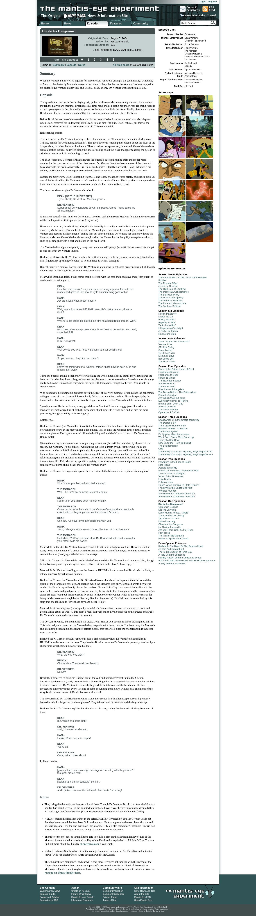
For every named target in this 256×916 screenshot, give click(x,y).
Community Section (113, 891)
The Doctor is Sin (167, 422)
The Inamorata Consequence (173, 291)
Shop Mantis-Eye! (143, 900)
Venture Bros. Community (143, 23)
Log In (203, 1)
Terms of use (158, 911)
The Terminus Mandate (170, 300)
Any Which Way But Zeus (171, 398)
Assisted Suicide (167, 406)
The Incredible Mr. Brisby (171, 515)
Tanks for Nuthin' (167, 325)
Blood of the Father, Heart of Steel (176, 369)
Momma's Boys (166, 355)
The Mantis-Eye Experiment (103, 9)
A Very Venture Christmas (171, 554)
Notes (81, 64)
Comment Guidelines (113, 894)
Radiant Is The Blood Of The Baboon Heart (180, 546)
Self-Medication (166, 383)
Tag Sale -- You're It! (169, 518)
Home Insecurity (166, 521)
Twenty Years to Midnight (171, 473)
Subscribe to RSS (49, 900)
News (50, 891)
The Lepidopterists (168, 445)
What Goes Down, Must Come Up (176, 437)
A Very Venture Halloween (171, 563)
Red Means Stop (167, 334)
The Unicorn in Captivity (170, 297)
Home (51, 23)
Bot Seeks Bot (165, 358)
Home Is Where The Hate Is (172, 428)
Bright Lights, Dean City (170, 403)
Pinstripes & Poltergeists (171, 389)
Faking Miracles (166, 319)
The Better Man (166, 386)
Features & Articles (50, 897)
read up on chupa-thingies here (62, 872)
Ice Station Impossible (169, 527)
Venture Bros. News (74, 23)
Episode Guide (47, 894)
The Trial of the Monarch (171, 535)
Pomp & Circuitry (167, 395)
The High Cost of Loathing (172, 289)
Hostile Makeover (167, 313)
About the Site (141, 894)
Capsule (71, 64)
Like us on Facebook (82, 900)
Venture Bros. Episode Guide (97, 23)
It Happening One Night (170, 328)
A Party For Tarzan (168, 331)
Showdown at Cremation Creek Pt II (177, 496)
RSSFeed (208, 9)
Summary (58, 64)
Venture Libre (165, 344)
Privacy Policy (110, 897)
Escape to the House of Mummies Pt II (178, 470)
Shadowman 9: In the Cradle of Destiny (178, 420)
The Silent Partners (168, 409)
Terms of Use (109, 900)
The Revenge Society (169, 380)
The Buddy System (168, 431)
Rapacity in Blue (166, 322)
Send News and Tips (144, 891)
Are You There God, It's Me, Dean (175, 530)
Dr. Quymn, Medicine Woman (173, 434)
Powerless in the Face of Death (174, 462)
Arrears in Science (168, 286)
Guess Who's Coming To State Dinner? (178, 485)
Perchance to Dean (168, 375)
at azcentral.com (89, 843)
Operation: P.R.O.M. (168, 412)
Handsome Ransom (168, 372)
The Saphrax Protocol (169, 306)
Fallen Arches (165, 482)
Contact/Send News (190, 9)
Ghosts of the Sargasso (170, 524)
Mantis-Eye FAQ (142, 897)
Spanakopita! (165, 350)
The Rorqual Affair (167, 283)
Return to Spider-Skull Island (173, 538)
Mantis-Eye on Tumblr (82, 897)
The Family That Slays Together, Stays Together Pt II (185, 454)
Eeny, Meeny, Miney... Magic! (173, 512)
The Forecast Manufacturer (172, 303)
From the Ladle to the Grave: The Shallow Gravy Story (186, 560)
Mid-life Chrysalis (167, 509)
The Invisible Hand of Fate (172, 425)
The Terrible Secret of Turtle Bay (175, 552)
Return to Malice (167, 377)
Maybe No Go (165, 316)
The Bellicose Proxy (168, 294)
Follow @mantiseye (81, 894)
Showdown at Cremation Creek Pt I (176, 493)
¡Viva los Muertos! (167, 490)
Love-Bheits (164, 479)
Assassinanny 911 (168, 467)
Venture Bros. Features (120, 23)
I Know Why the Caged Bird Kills (175, 488)
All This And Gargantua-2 (171, 549)
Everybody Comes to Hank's (173, 400)
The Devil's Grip (166, 361)
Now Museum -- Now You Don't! (175, 443)
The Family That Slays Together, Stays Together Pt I (185, 451)
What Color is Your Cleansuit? (174, 341)
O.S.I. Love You (166, 353)
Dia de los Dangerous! (170, 504)
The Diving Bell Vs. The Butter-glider (177, 392)
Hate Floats (164, 464)
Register (212, 1)
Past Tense (164, 532)
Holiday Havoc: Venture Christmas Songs (179, 557)
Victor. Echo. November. (170, 476)
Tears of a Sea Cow (168, 440)
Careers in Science (168, 507)
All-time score (121, 64)
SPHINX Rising (166, 347)
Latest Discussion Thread (199, 15)
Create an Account (80, 891)
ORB (161, 448)
